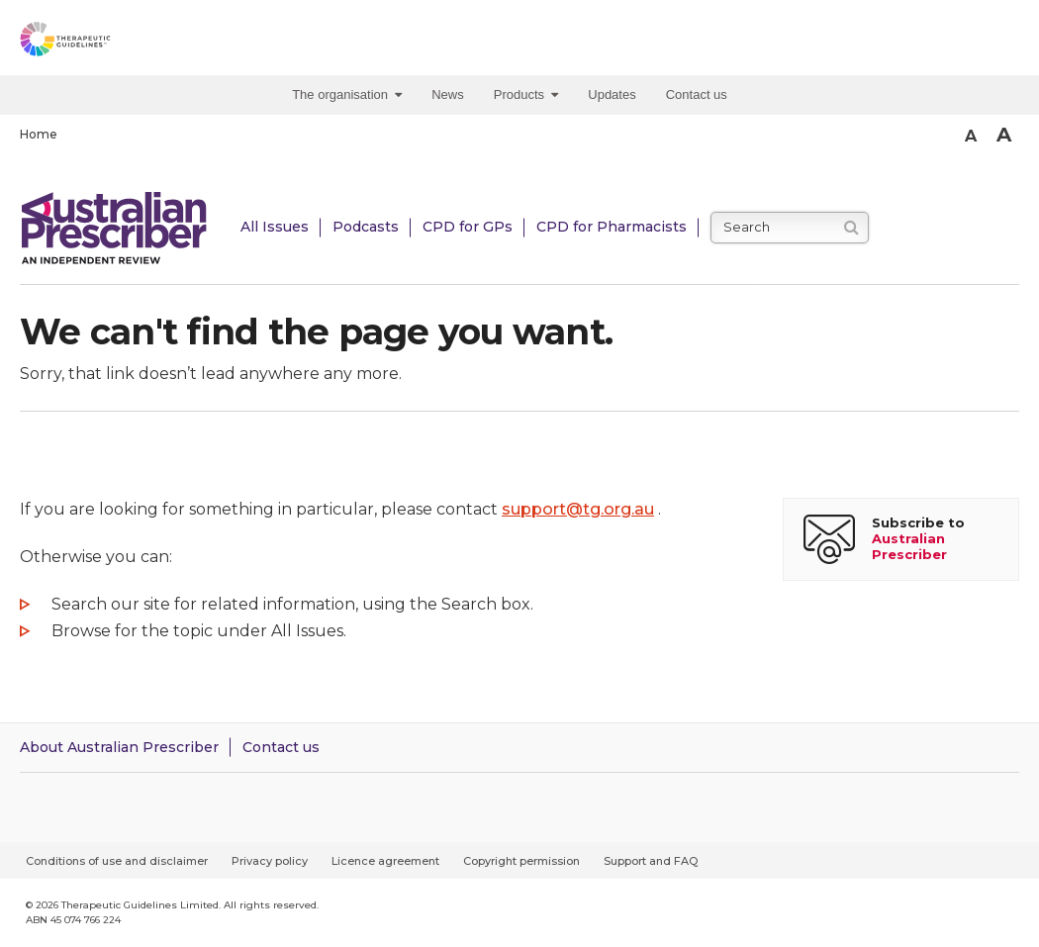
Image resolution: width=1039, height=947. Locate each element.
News (447, 94)
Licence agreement (385, 861)
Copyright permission (521, 861)
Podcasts (365, 227)
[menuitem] (352, 95)
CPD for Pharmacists (611, 227)
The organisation (347, 94)
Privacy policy (270, 861)
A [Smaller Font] (971, 136)
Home (38, 134)
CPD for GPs (468, 227)
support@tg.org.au (578, 509)
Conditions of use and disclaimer (117, 861)
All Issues (274, 227)
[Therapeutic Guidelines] (109, 42)
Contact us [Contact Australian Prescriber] (281, 747)
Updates (611, 94)
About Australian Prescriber (119, 747)
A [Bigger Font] (1003, 134)
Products (526, 94)
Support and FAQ (651, 861)
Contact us (696, 94)
